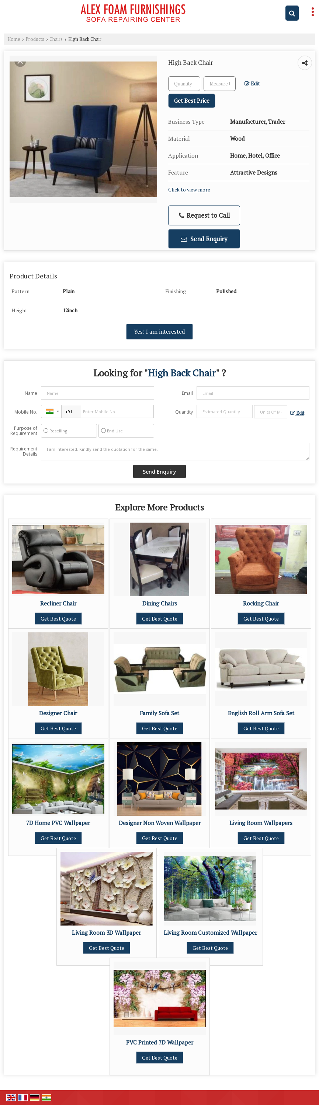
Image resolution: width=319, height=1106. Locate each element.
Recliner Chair (58, 603)
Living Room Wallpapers (260, 822)
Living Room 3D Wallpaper (106, 932)
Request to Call (204, 215)
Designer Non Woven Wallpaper (160, 822)
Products (34, 39)
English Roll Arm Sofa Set (261, 713)
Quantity (184, 412)
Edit (252, 83)
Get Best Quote (58, 618)
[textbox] (220, 83)
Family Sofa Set (159, 713)
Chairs (56, 39)
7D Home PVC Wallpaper (58, 822)
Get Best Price (191, 100)
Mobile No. (25, 412)
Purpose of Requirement (23, 431)
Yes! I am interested (159, 331)
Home (13, 39)
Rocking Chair (261, 603)
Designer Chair (58, 713)
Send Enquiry (204, 239)
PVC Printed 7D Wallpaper (159, 1042)
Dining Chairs (159, 603)
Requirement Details (23, 451)
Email (187, 393)
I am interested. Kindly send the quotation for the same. (175, 451)
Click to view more (189, 189)
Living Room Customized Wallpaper (210, 932)
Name (31, 393)
